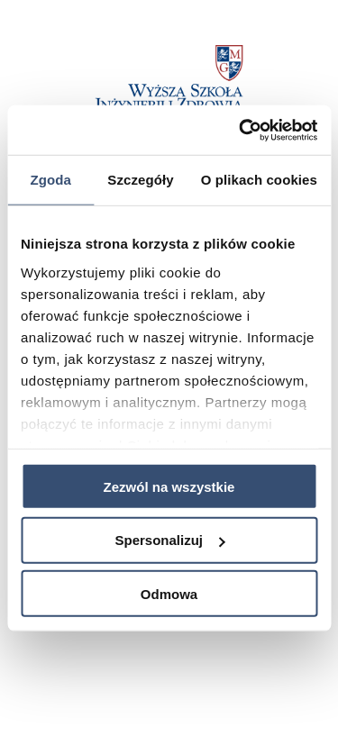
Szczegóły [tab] (140, 179)
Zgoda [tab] (50, 179)
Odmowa (169, 593)
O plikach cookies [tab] (259, 179)
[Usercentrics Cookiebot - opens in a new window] (240, 129)
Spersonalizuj (169, 540)
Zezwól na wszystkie (169, 486)
